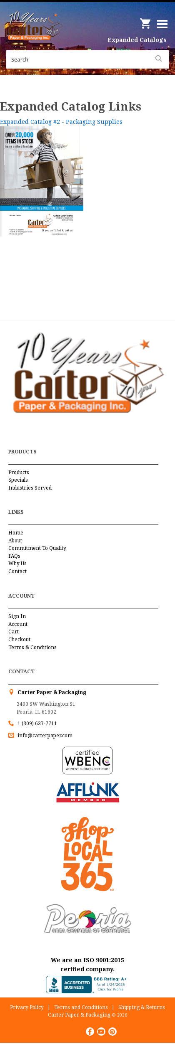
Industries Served (30, 487)
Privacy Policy (27, 1007)
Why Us (17, 563)
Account (18, 624)
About (15, 540)
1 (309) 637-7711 (37, 723)
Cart (13, 631)
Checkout (19, 639)
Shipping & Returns (141, 1007)
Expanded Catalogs (137, 40)
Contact (17, 571)
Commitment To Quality (37, 548)
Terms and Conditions (81, 1007)
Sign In (17, 616)
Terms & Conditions (32, 647)
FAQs (14, 555)
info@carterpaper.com (44, 735)
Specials (18, 479)
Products (18, 472)
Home (15, 532)
